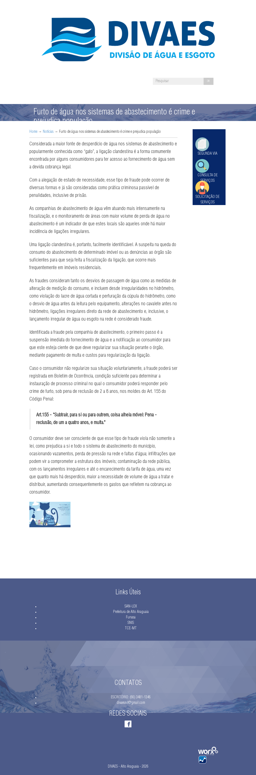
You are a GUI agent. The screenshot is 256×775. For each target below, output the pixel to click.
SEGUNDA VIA (207, 154)
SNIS (131, 623)
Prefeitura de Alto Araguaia (131, 612)
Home (33, 132)
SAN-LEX (131, 607)
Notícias (48, 132)
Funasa (131, 618)
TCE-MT (131, 628)
